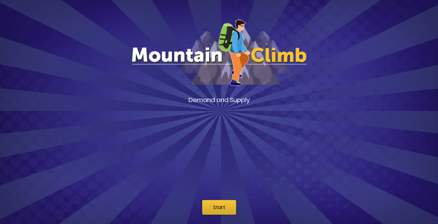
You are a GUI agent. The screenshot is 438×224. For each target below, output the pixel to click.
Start (219, 207)
